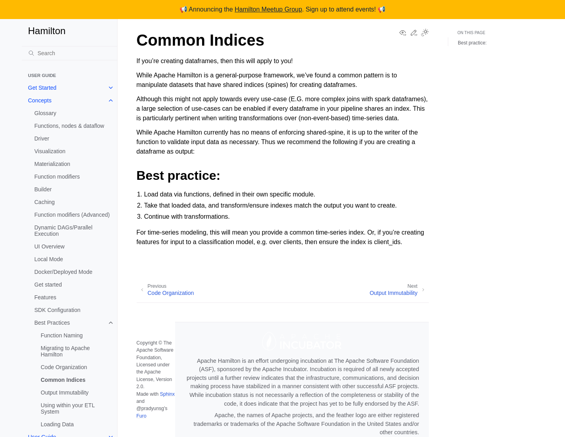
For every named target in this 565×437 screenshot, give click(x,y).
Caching (45, 202)
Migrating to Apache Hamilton (65, 351)
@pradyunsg (150, 408)
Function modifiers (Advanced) (72, 215)
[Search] (69, 53)
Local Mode (49, 259)
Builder (43, 189)
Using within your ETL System (68, 408)
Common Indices (63, 380)
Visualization (50, 151)
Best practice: (472, 43)
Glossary (45, 113)
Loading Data (57, 424)
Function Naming (62, 335)
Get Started (42, 88)
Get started (48, 284)
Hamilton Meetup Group (268, 9)
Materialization (52, 164)
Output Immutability (65, 392)
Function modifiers (57, 176)
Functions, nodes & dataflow (69, 126)
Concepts (40, 100)
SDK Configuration (58, 310)
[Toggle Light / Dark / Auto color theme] (425, 33)
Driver (42, 138)
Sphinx (167, 394)
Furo (142, 416)
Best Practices (52, 323)
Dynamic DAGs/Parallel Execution (64, 230)
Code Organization (64, 367)
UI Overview (50, 246)
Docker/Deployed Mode (64, 272)
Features (45, 297)
